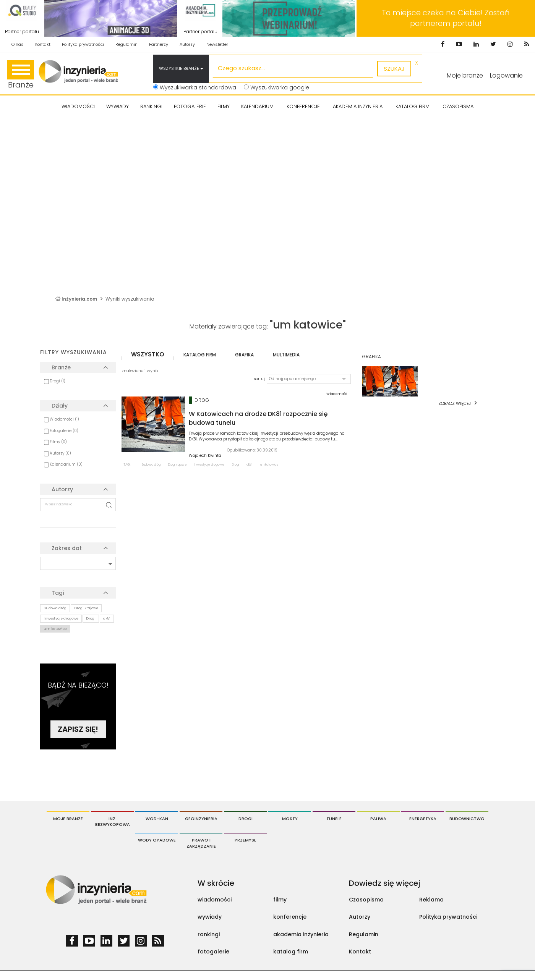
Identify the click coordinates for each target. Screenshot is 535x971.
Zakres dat (67, 548)
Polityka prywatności (83, 44)
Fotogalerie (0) (64, 431)
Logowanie (506, 75)
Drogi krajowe (86, 608)
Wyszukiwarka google (276, 87)
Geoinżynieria (201, 819)
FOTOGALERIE (190, 106)
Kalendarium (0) (66, 464)
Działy (60, 405)
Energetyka (422, 819)
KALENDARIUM (257, 106)
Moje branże (68, 819)
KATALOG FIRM (413, 106)
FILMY (223, 106)
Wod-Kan (157, 819)
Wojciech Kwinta (205, 455)
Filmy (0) (58, 442)
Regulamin (126, 44)
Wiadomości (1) (64, 419)
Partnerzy (158, 44)
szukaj (394, 69)
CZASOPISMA (458, 106)
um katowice (55, 628)
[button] (309, 379)
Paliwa (378, 819)
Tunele (334, 819)
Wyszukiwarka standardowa (194, 87)
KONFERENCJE (303, 106)
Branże (20, 75)
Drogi (91, 618)
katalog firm (199, 354)
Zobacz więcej (454, 403)
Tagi (58, 593)
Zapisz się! (78, 729)
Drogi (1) (57, 381)
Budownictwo (467, 819)
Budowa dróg (55, 608)
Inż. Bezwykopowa (112, 822)
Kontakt (42, 44)
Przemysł (245, 840)
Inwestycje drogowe (61, 618)
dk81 (106, 618)
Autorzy (187, 44)
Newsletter (217, 44)
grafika (244, 354)
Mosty (290, 819)
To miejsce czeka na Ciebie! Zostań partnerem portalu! (446, 18)
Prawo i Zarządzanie (201, 843)
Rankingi (151, 106)
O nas (17, 44)
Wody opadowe (157, 840)
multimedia (286, 354)
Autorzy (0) (60, 453)
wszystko (147, 354)
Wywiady (117, 106)
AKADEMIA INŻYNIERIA (358, 106)
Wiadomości (78, 106)
